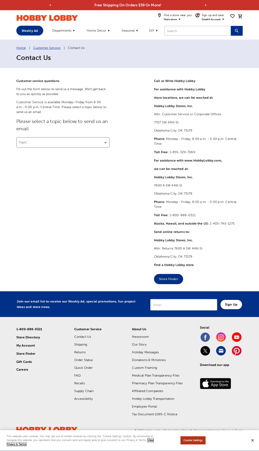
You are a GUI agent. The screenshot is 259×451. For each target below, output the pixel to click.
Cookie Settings (193, 441)
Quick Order (83, 367)
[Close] (252, 441)
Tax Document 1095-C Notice (154, 414)
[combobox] (198, 31)
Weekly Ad (30, 30)
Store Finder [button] (168, 279)
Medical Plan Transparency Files (155, 375)
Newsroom (140, 336)
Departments (61, 30)
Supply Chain (84, 391)
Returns (80, 352)
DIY (151, 30)
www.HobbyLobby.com (202, 160)
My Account (25, 345)
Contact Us (82, 336)
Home (21, 48)
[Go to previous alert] (50, 5)
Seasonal (128, 30)
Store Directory (28, 337)
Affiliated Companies (147, 391)
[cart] (240, 16)
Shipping (80, 344)
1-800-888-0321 (29, 329)
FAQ (77, 375)
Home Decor (96, 30)
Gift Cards (24, 361)
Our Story (139, 344)
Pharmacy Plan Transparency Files (157, 383)
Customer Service (46, 48)
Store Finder (25, 353)
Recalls (79, 383)
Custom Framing (144, 367)
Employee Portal (144, 406)
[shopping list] (232, 16)
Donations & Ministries (149, 360)
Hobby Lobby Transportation (153, 398)
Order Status (83, 360)
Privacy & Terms (233, 430)
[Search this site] (237, 31)
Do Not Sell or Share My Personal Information (192, 430)
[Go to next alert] (206, 5)
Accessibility (83, 398)
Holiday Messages (145, 352)
